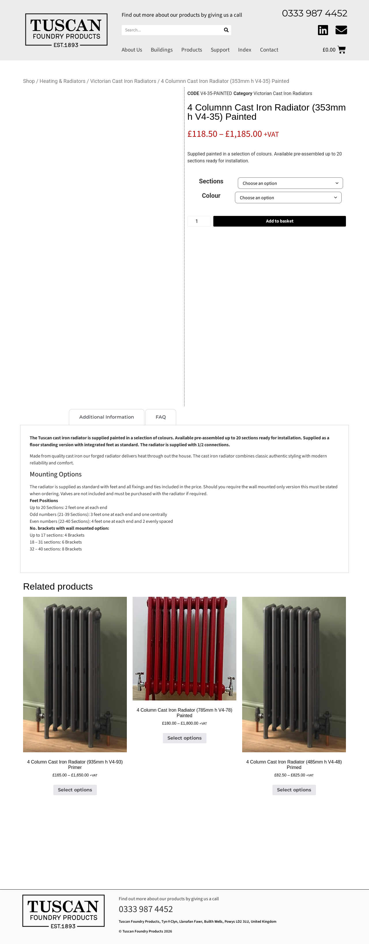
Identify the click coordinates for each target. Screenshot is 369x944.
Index (244, 50)
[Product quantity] (198, 221)
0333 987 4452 (146, 909)
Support (220, 50)
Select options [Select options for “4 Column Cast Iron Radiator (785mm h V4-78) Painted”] (184, 738)
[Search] (226, 30)
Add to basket (279, 221)
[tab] (44, 417)
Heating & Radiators (62, 81)
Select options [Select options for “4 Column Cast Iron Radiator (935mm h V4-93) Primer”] (75, 790)
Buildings (162, 50)
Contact (269, 50)
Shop (29, 81)
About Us (132, 50)
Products (191, 50)
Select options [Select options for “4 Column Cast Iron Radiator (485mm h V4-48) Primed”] (294, 790)
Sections (211, 181)
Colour (211, 196)
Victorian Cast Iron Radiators (123, 81)
